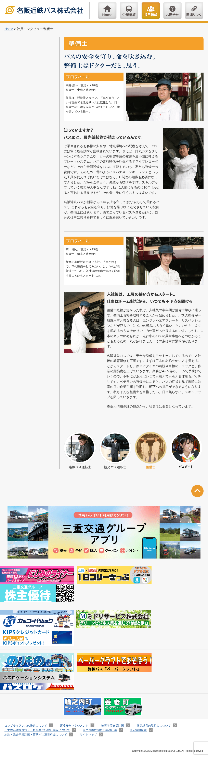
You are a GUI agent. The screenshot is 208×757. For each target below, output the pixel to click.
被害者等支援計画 (112, 725)
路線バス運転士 (80, 450)
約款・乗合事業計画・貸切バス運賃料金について (35, 734)
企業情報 (129, 10)
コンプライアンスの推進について (25, 725)
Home (107, 10)
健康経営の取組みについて (154, 725)
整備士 (150, 450)
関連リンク (194, 10)
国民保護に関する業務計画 (100, 730)
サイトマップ (88, 734)
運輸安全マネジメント (74, 725)
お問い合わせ (172, 10)
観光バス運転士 (115, 450)
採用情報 (150, 10)
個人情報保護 (138, 730)
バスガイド (186, 450)
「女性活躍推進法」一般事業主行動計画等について (37, 730)
